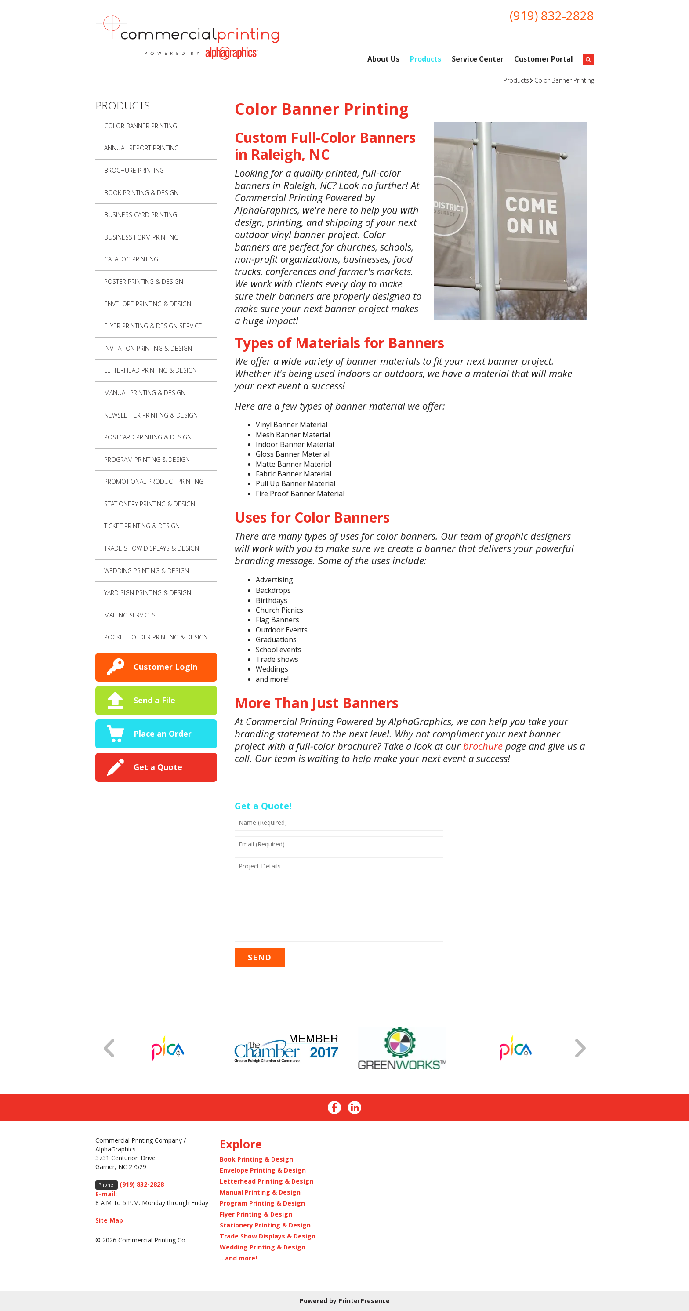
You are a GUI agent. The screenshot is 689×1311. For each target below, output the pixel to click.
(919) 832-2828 (552, 15)
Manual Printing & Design (144, 393)
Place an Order (163, 733)
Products (425, 59)
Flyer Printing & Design (256, 1214)
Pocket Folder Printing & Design (156, 637)
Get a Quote (158, 767)
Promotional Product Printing (153, 481)
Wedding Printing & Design (146, 571)
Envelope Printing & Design (147, 304)
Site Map (109, 1220)
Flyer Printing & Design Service (153, 326)
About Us (383, 59)
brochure (483, 745)
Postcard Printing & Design (148, 437)
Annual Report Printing (141, 148)
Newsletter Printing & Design (151, 415)
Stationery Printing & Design (149, 504)
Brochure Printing (134, 170)
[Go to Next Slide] (579, 1048)
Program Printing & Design (147, 459)
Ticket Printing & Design (142, 526)
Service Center (478, 59)
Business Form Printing (141, 237)
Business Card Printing (140, 215)
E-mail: (106, 1194)
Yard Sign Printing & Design (147, 592)
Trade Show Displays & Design (151, 548)
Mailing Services (130, 615)
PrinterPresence (364, 1300)
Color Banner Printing (564, 80)
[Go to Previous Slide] (109, 1048)
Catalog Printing (131, 259)
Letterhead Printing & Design (150, 370)
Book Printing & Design (141, 193)
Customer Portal (543, 59)
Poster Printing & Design (143, 281)
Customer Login (165, 666)
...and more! (238, 1258)
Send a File (154, 700)
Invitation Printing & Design (148, 348)
